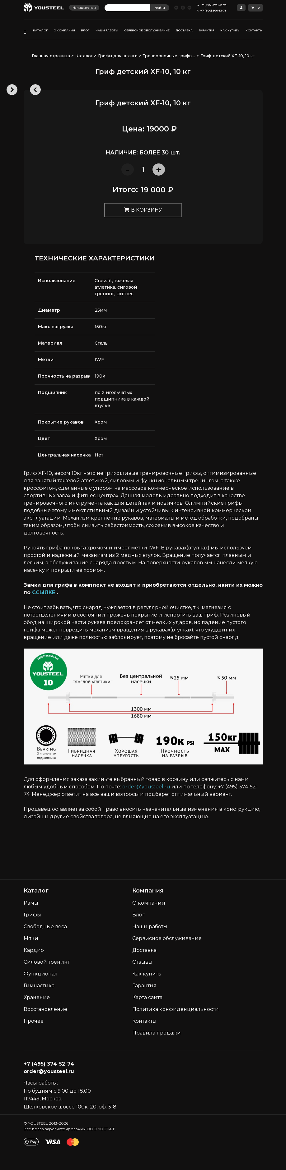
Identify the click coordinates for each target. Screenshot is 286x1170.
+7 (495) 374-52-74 (49, 1064)
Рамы (31, 903)
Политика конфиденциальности (175, 1009)
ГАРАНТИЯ (206, 30)
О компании (148, 903)
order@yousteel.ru (146, 787)
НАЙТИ (160, 7)
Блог (138, 915)
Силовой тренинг (47, 962)
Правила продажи (156, 1033)
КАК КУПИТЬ (229, 30)
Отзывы (142, 962)
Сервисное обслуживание (167, 938)
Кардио (34, 950)
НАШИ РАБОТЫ (107, 30)
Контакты (144, 1021)
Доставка (144, 950)
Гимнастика (39, 986)
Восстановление (45, 1009)
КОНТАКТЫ (254, 30)
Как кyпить (146, 974)
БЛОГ (85, 30)
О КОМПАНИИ (64, 30)
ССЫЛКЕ (43, 592)
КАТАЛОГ (40, 30)
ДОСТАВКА (184, 30)
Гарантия (144, 986)
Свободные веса (45, 926)
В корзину (143, 210)
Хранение (37, 997)
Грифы (32, 915)
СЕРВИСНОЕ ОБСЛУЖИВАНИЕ (147, 30)
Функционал (41, 974)
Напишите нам (84, 7)
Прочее (34, 1021)
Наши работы (149, 926)
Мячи (31, 938)
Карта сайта (147, 997)
